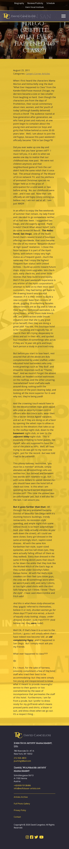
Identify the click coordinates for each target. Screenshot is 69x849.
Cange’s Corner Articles (38, 73)
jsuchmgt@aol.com (22, 761)
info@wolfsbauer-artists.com (27, 788)
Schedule (51, 3)
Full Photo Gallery (22, 803)
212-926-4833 (20, 758)
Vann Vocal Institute (34, 7)
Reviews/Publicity (35, 3)
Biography (19, 3)
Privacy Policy (20, 810)
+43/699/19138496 (22, 785)
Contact (17, 817)
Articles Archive (21, 797)
